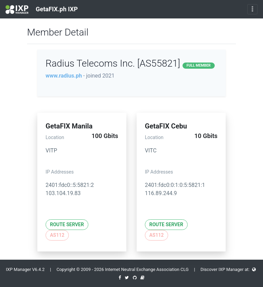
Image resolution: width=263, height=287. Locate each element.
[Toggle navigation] (252, 9)
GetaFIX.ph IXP (41, 9)
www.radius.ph (64, 75)
